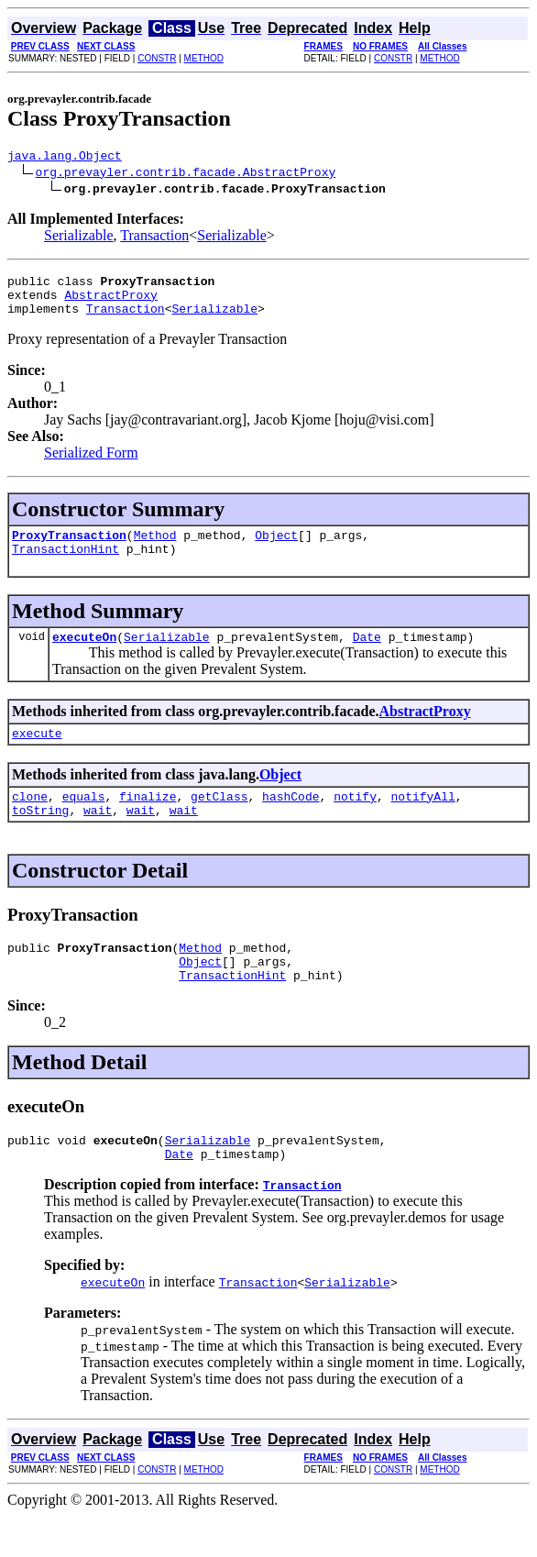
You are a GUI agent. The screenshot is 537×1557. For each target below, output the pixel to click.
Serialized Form (91, 463)
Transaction (154, 238)
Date (367, 655)
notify (355, 820)
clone (30, 820)
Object (276, 548)
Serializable (79, 238)
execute (37, 754)
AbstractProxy (110, 302)
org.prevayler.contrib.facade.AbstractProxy (186, 174)
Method (155, 548)
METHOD (204, 58)
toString (40, 837)
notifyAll (423, 820)
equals (83, 820)
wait (97, 837)
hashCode (290, 820)
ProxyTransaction (69, 548)
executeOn (84, 655)
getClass (219, 820)
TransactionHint (65, 565)
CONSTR (156, 58)
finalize (147, 820)
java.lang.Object (64, 157)
